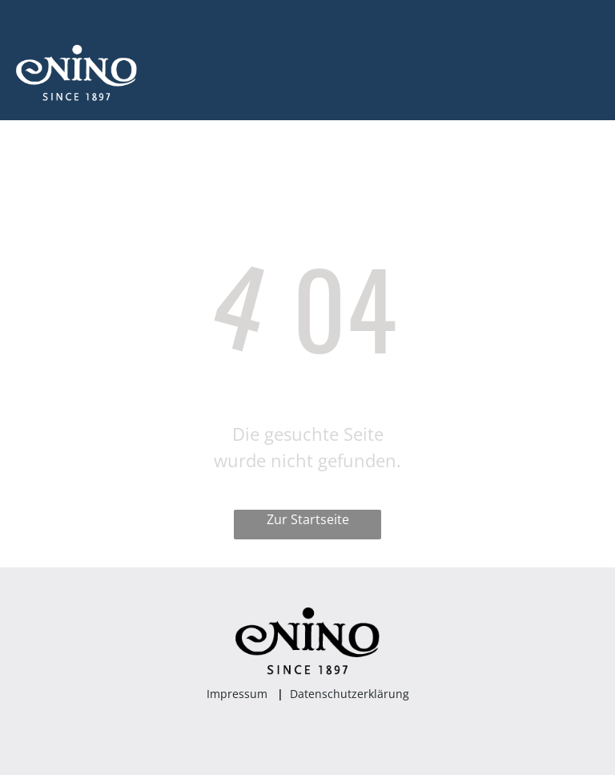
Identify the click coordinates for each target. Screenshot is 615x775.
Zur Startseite (308, 519)
